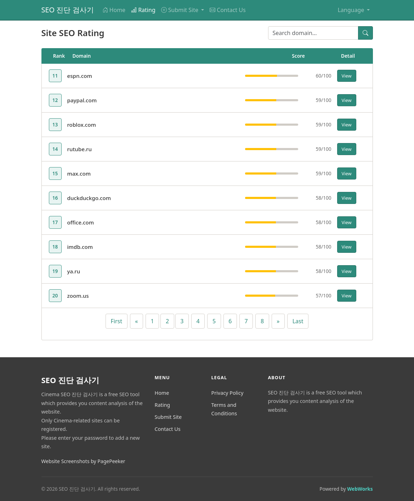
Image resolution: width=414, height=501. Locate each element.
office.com (80, 222)
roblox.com (81, 124)
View (347, 76)
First (116, 321)
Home (114, 10)
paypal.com (82, 100)
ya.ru (73, 271)
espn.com (79, 75)
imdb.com (80, 246)
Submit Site (168, 417)
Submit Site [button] (180, 10)
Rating (143, 10)
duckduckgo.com (89, 197)
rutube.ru (79, 149)
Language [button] (351, 10)
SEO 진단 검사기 (67, 10)
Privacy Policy (227, 392)
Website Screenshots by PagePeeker (83, 461)
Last (298, 321)
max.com (79, 173)
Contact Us (227, 10)
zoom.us (78, 295)
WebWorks (360, 488)
